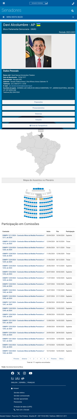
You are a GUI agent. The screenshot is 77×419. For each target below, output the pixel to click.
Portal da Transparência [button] (38, 125)
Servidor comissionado (22, 396)
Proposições (38, 102)
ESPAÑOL (22, 382)
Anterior (24, 359)
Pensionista (18, 402)
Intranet (15, 388)
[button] (38, 17)
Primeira (16, 359)
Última (61, 359)
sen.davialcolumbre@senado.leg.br (20, 86)
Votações (38, 120)
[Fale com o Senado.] (73, 3)
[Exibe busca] (72, 10)
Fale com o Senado (21, 410)
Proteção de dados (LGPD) (23, 407)
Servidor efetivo (19, 393)
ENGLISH (14, 382)
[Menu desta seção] (3, 17)
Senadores (11, 10)
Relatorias (38, 114)
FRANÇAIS (31, 382)
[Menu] (4, 3)
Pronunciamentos (38, 108)
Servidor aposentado (21, 399)
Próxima (54, 359)
